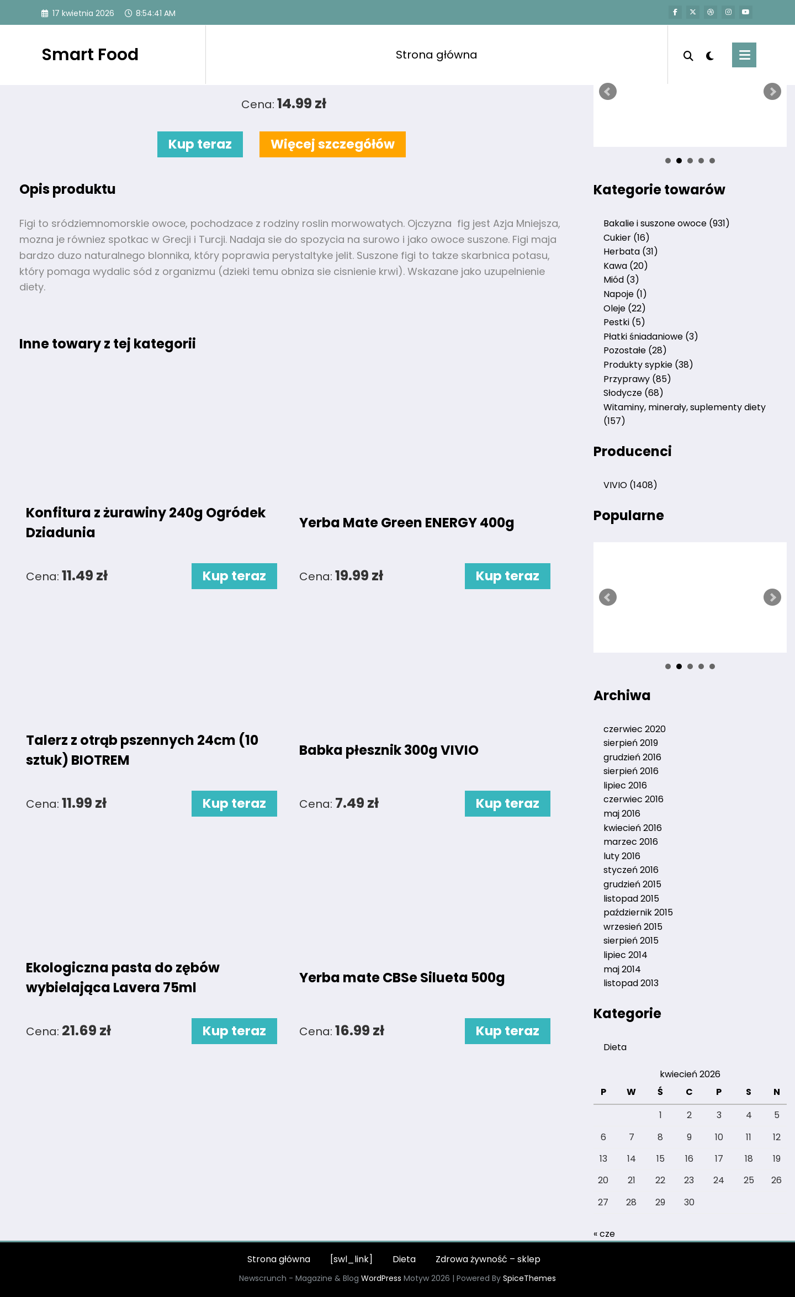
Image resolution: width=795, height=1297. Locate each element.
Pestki (624, 322)
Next (772, 91)
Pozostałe (635, 350)
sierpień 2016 (631, 771)
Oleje (624, 308)
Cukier (626, 237)
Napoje (625, 294)
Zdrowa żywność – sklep (488, 1259)
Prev (608, 91)
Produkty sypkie (648, 364)
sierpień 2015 (631, 940)
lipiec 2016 (625, 785)
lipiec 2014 (625, 955)
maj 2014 (622, 969)
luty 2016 (621, 856)
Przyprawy (637, 379)
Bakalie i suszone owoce (666, 223)
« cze (604, 1233)
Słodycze (633, 393)
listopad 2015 (631, 898)
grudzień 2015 (632, 884)
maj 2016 (621, 813)
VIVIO (630, 485)
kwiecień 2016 (632, 828)
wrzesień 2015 (632, 926)
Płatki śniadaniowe (650, 336)
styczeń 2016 (631, 870)
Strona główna (437, 54)
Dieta (615, 1047)
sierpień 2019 (630, 743)
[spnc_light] (710, 54)
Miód (621, 279)
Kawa (625, 266)
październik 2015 (638, 912)
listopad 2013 (631, 983)
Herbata (630, 251)
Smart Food (90, 54)
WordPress (381, 1278)
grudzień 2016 (632, 757)
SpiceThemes (529, 1278)
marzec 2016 (630, 841)
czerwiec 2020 (634, 729)
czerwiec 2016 (633, 799)
